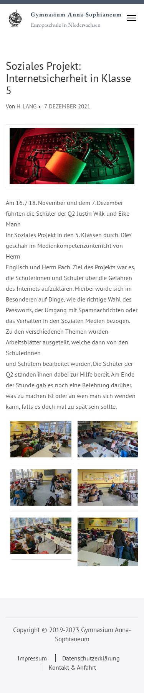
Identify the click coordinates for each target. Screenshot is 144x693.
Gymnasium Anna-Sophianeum (76, 14)
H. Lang (26, 106)
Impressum (32, 658)
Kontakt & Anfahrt (72, 667)
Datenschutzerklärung (91, 658)
